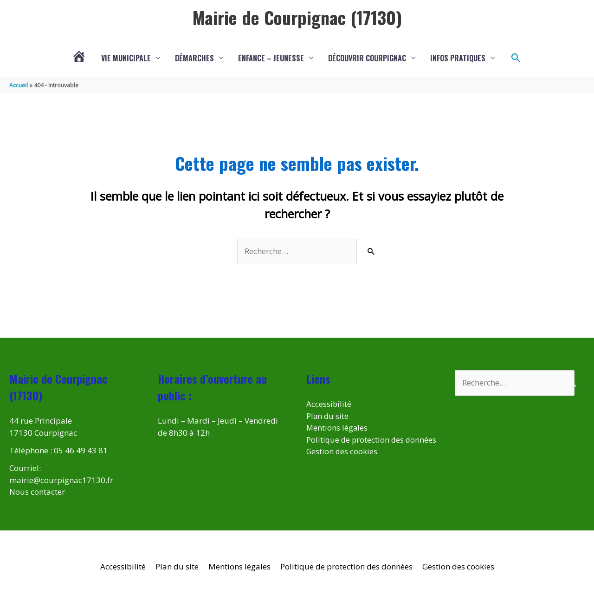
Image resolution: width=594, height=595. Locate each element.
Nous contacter (37, 491)
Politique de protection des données (346, 566)
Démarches (194, 58)
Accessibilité (329, 404)
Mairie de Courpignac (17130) (297, 17)
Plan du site (327, 416)
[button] (516, 58)
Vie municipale (126, 58)
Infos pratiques (457, 58)
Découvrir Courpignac (367, 58)
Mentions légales (337, 427)
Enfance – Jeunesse (271, 58)
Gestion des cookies (342, 463)
